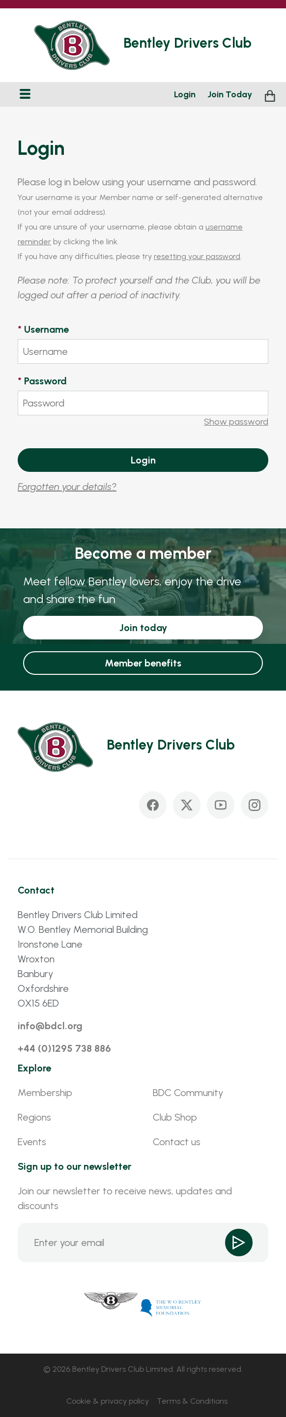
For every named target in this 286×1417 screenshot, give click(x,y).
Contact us (176, 1142)
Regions (34, 1117)
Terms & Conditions (192, 1401)
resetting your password (197, 256)
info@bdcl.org (50, 1026)
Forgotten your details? (67, 486)
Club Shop (175, 1117)
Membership (45, 1093)
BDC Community (188, 1093)
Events (32, 1142)
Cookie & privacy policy (107, 1401)
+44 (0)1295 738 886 (64, 1048)
